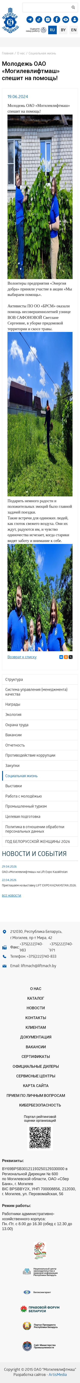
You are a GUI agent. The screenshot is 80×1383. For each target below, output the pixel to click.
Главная (7, 54)
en (74, 29)
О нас (21, 54)
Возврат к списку (21, 657)
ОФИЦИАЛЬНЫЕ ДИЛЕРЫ (36, 1066)
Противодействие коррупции (30, 756)
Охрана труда (16, 725)
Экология (13, 715)
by (63, 29)
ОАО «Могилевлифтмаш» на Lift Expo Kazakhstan (35, 872)
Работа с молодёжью (23, 797)
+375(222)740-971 (61, 947)
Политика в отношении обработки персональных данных (34, 829)
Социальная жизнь (21, 776)
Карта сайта (36, 1085)
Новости (36, 1008)
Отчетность (15, 746)
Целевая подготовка (22, 817)
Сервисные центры (35, 1076)
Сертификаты (36, 1056)
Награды (12, 705)
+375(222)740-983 (31, 947)
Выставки (13, 786)
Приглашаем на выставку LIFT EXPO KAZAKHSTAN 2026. (39, 886)
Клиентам (36, 1027)
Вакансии (13, 735)
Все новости (11, 896)
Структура (14, 680)
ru (52, 29)
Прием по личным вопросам (36, 1095)
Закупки (12, 766)
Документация (35, 1037)
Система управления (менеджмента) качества (36, 692)
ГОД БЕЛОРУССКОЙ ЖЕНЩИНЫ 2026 (37, 842)
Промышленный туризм (26, 807)
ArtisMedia (58, 1375)
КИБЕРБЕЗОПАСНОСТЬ (40, 1105)
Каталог (35, 998)
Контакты (35, 1018)
